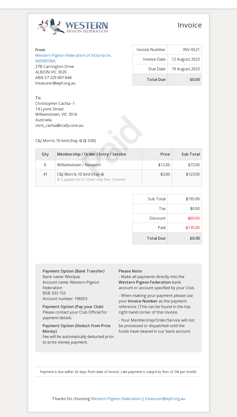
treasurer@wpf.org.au (165, 398)
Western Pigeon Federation (116, 398)
